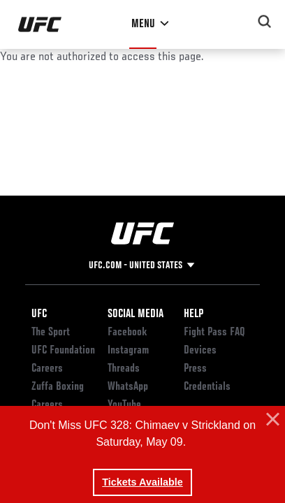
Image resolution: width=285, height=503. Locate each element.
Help (193, 314)
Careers (47, 369)
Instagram (128, 350)
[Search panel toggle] (264, 21)
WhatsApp (128, 387)
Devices (200, 350)
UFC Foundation (63, 350)
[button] (271, 419)
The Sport (50, 332)
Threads (124, 369)
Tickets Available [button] (142, 482)
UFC (39, 314)
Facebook (127, 332)
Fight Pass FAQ (214, 332)
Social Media (135, 314)
